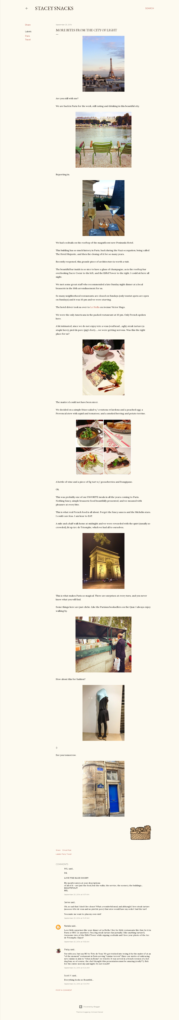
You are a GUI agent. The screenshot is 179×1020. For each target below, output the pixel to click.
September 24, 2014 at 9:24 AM (77, 968)
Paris (27, 36)
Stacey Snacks (54, 8)
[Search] (149, 8)
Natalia (67, 926)
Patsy (67, 949)
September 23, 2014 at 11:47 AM (76, 918)
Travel (28, 39)
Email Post (67, 850)
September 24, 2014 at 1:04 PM (76, 984)
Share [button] (28, 25)
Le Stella (94, 307)
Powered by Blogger (89, 1006)
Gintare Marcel (97, 1012)
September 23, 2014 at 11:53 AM (76, 942)
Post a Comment (64, 990)
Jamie (67, 902)
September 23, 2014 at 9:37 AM (76, 894)
